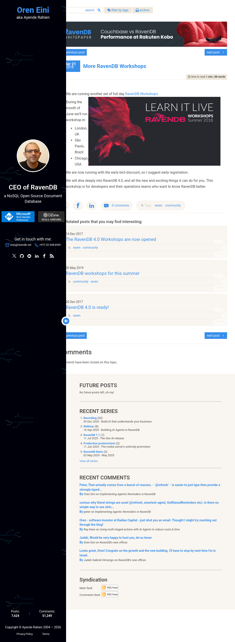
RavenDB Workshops (157, 92)
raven (174, 234)
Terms (45, 633)
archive (158, 11)
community (188, 234)
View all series (89, 493)
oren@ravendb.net (20, 245)
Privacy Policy (25, 633)
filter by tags (133, 11)
